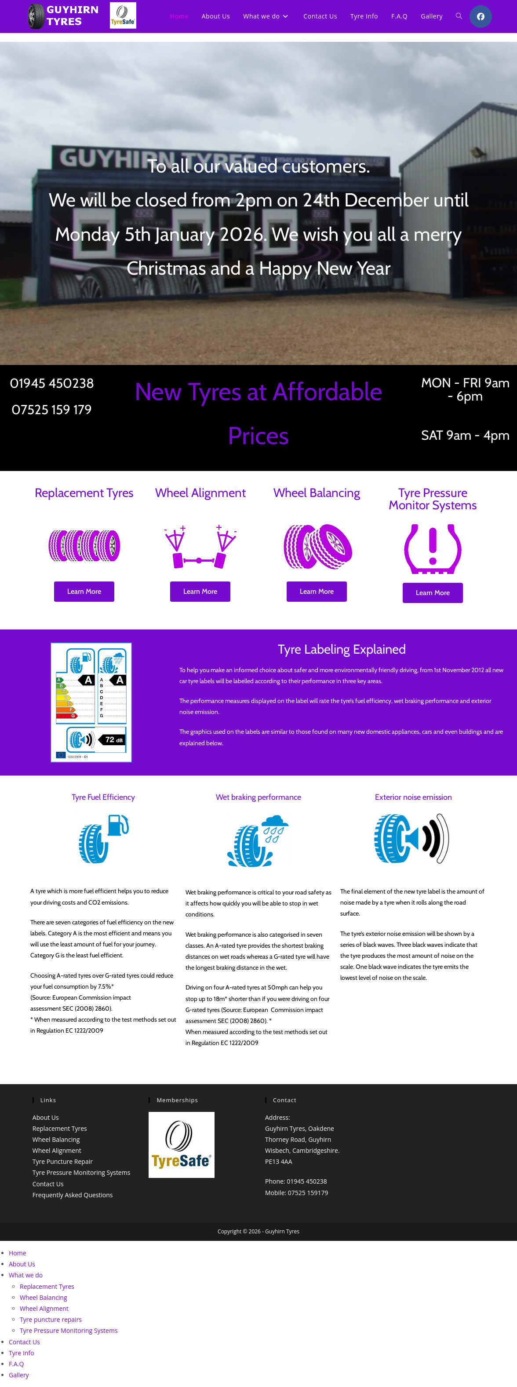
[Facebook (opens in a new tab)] (481, 16)
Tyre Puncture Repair (63, 1161)
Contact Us (48, 1184)
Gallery (19, 1375)
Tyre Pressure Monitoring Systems (82, 1172)
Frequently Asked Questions (73, 1195)
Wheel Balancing (56, 1139)
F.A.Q (16, 1364)
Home (17, 1253)
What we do (26, 1275)
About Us (46, 1117)
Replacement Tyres (60, 1128)
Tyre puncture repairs (51, 1319)
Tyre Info (21, 1353)
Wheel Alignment (57, 1150)
